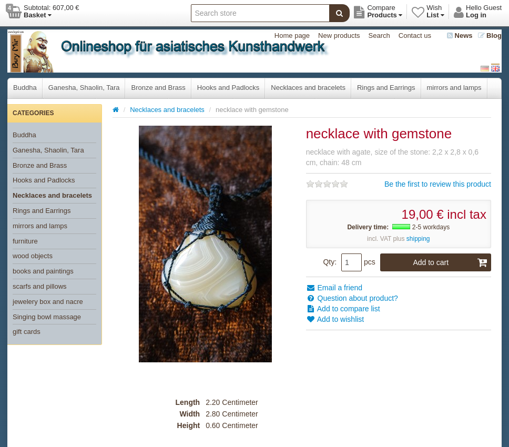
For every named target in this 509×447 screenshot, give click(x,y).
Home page (292, 35)
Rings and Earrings (386, 88)
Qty (328, 262)
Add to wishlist (335, 319)
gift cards (26, 332)
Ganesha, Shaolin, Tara (84, 88)
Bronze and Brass (158, 88)
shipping (418, 238)
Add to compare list (343, 308)
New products (339, 35)
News (460, 35)
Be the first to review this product (437, 184)
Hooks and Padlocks (228, 88)
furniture (25, 241)
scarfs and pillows (40, 286)
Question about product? (352, 298)
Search (379, 35)
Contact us (415, 35)
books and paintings (43, 271)
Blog (490, 35)
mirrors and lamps (454, 88)
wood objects (33, 256)
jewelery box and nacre (48, 302)
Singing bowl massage (47, 317)
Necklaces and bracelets (308, 88)
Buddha (25, 88)
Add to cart (450, 262)
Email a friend (334, 287)
